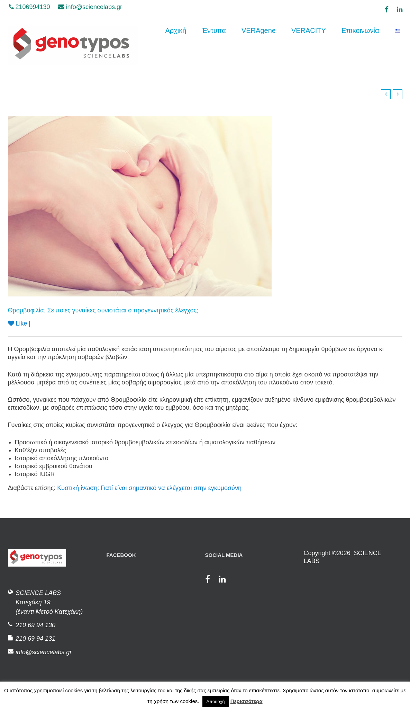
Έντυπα (214, 45)
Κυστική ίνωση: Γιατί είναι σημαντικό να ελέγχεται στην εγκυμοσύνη (149, 488)
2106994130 (29, 6)
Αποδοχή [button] (216, 701)
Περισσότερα (246, 701)
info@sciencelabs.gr (90, 6)
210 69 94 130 (35, 625)
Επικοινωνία (360, 45)
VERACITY (308, 45)
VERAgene (259, 45)
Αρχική (175, 45)
